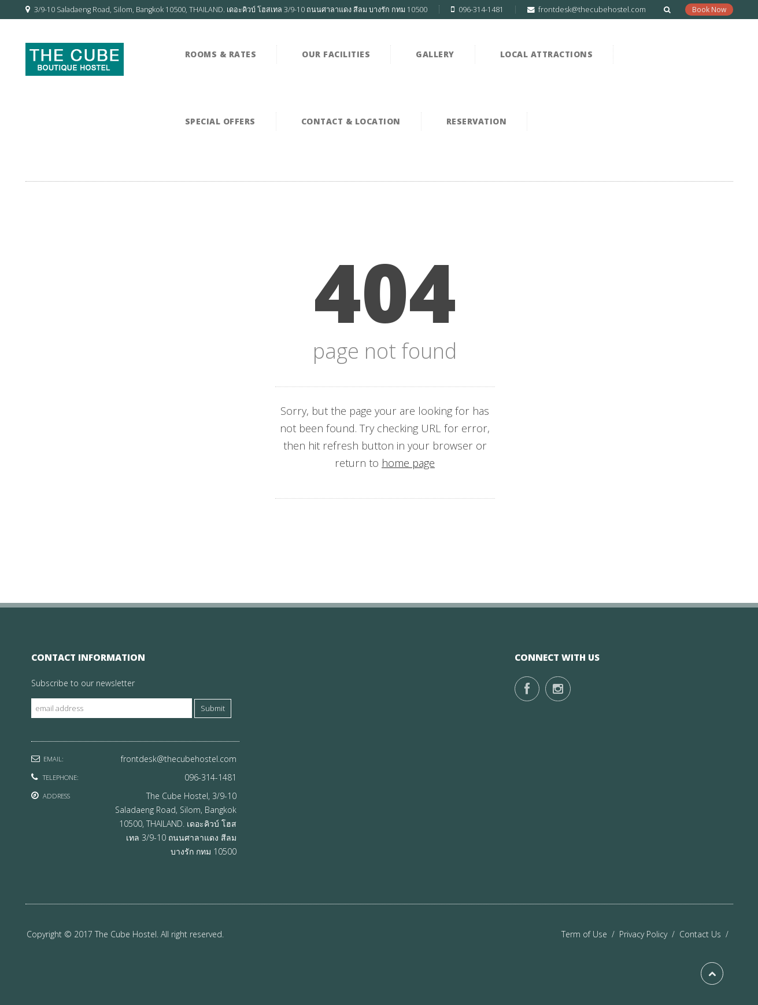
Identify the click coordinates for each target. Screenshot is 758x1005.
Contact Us (706, 934)
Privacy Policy (649, 934)
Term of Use (590, 934)
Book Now (709, 9)
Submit (213, 708)
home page (408, 463)
